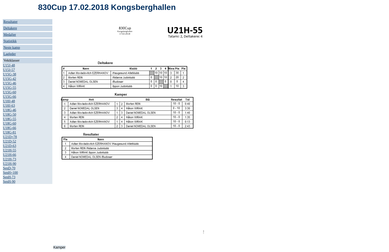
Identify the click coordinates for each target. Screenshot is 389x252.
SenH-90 (9, 181)
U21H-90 (9, 164)
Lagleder (9, 54)
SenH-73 (9, 177)
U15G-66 (9, 97)
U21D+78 (10, 137)
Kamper (59, 247)
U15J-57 (9, 70)
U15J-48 (9, 65)
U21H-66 (9, 155)
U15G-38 (9, 74)
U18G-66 (9, 128)
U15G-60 (9, 92)
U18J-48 (9, 101)
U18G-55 (9, 119)
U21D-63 (9, 146)
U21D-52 (9, 141)
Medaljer (9, 34)
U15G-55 (9, 88)
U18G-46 (9, 110)
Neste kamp (11, 47)
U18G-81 (9, 132)
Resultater (10, 22)
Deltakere (10, 28)
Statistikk (10, 41)
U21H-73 (9, 159)
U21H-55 (9, 150)
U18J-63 (9, 106)
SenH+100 (10, 173)
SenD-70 (9, 168)
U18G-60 (9, 123)
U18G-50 (9, 114)
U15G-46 (9, 83)
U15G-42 (9, 79)
